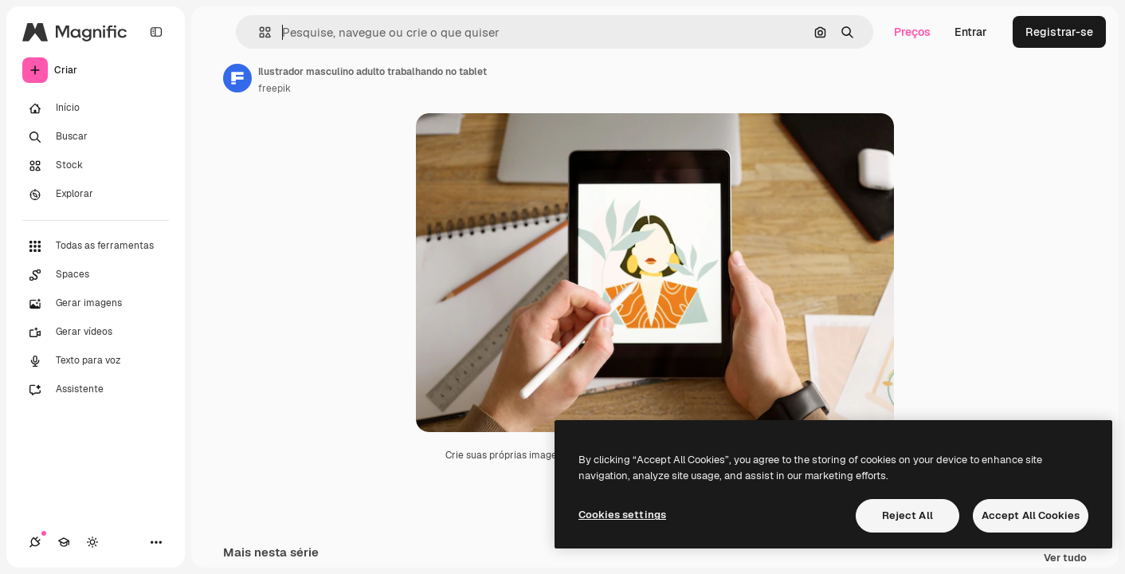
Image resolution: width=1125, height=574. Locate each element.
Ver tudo (1065, 558)
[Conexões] (35, 542)
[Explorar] (95, 194)
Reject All (907, 515)
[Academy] (63, 542)
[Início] (95, 108)
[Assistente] (95, 390)
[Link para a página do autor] (237, 78)
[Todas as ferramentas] (95, 246)
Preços (912, 32)
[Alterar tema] (92, 542)
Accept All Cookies (1031, 515)
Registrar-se (1059, 32)
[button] (258, 32)
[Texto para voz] (95, 361)
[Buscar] (95, 137)
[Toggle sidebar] (156, 32)
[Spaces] (95, 275)
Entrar (970, 32)
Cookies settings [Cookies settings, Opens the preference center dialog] (622, 514)
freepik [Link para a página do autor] (274, 88)
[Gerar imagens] (95, 303)
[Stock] (95, 166)
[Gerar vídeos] (95, 332)
